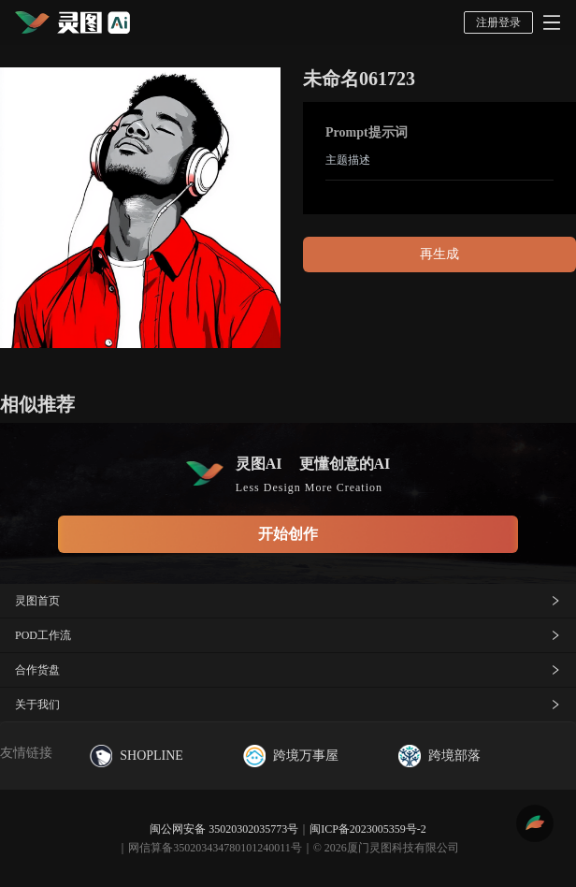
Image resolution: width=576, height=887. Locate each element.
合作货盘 (288, 669)
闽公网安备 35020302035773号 (224, 829)
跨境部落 (439, 756)
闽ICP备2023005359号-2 (368, 829)
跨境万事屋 (290, 756)
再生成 (439, 254)
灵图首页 (288, 600)
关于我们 (288, 704)
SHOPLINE (136, 756)
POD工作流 (288, 635)
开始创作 (288, 534)
